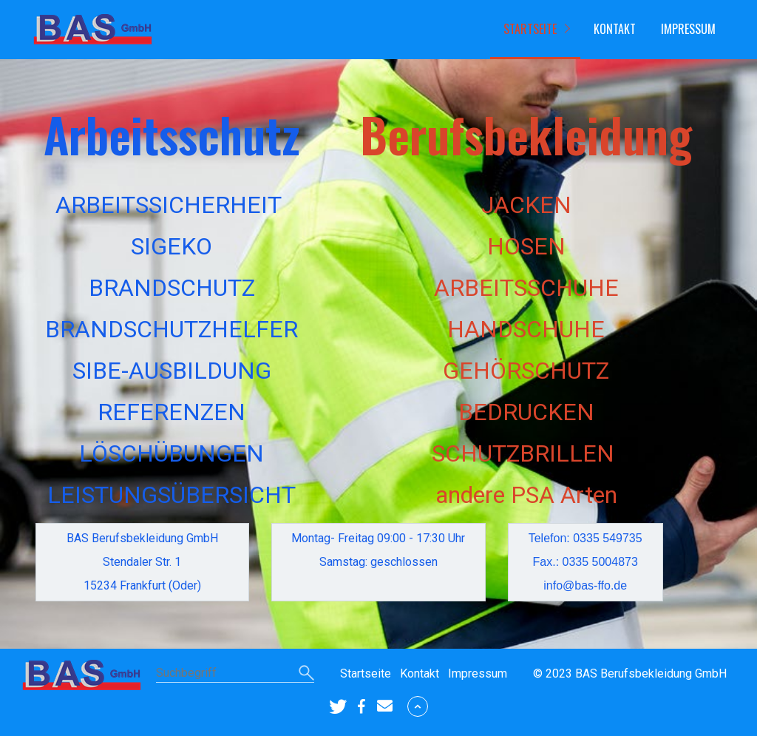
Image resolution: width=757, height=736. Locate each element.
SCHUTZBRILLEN (523, 453)
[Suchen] (306, 674)
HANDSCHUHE (526, 329)
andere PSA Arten (526, 495)
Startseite (530, 29)
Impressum (688, 29)
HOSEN (526, 246)
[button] (338, 706)
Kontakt (615, 29)
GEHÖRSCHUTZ (526, 371)
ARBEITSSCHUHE (526, 288)
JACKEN (526, 205)
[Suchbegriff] (235, 674)
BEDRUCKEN (526, 412)
